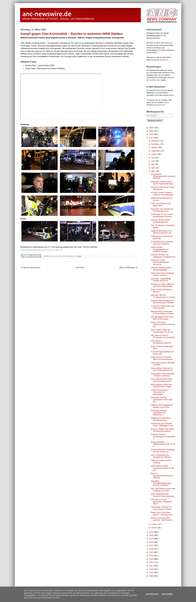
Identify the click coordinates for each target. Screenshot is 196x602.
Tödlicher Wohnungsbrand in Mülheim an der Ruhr (162, 406)
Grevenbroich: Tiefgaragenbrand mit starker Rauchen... (163, 176)
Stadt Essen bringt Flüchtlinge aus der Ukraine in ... (162, 274)
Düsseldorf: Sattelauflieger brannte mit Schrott (161, 280)
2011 (151, 566)
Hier (147, 100)
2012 (151, 562)
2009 (151, 572)
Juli (152, 158)
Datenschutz (161, 105)
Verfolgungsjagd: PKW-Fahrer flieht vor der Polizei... (162, 318)
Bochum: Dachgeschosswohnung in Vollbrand (162, 475)
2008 (151, 576)
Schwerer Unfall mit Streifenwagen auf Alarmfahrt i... (163, 436)
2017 (151, 545)
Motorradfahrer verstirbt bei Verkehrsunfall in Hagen (161, 386)
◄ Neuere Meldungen (30, 267)
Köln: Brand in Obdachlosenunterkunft (161, 342)
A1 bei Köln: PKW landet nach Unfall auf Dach (162, 307)
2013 (151, 559)
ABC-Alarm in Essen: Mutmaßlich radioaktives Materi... (161, 501)
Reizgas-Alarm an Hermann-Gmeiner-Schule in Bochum (162, 313)
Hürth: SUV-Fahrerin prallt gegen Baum (161, 205)
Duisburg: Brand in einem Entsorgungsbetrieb (160, 221)
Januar (154, 528)
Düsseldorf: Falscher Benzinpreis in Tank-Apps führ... (162, 400)
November (155, 144)
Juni (153, 161)
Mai (153, 164)
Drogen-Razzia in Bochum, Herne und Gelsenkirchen (162, 358)
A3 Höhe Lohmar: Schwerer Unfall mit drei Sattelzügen (162, 194)
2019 (151, 539)
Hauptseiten (164, 60)
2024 (151, 131)
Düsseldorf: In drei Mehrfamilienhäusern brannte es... (160, 262)
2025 (151, 128)
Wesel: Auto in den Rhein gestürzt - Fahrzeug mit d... (162, 513)
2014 (151, 556)
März (153, 171)
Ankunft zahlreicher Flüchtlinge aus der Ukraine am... (163, 451)
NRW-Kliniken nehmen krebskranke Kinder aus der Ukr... (162, 468)
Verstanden (167, 594)
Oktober (154, 147)
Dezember (155, 141)
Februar (154, 524)
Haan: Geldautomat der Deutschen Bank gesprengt (162, 495)
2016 (151, 549)
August (154, 154)
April (153, 168)
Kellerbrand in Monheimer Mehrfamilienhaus (161, 419)
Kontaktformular (154, 80)
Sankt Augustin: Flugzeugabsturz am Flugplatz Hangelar (160, 249)
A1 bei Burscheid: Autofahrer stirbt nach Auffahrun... (162, 243)
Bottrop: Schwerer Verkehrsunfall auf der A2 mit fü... (163, 444)
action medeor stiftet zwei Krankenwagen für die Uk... (162, 331)
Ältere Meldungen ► (128, 267)
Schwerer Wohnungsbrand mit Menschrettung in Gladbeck (162, 302)
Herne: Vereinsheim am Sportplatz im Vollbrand (161, 456)
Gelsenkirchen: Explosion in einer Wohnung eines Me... (162, 369)
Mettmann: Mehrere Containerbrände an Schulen (163, 296)
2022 (151, 138)
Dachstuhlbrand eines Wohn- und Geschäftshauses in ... (162, 380)
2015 (151, 552)
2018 (151, 542)
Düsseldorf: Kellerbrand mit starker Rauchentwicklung (162, 183)
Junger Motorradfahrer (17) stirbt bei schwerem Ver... (161, 232)
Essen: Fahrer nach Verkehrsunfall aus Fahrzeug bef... (163, 324)
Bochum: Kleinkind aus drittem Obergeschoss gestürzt (162, 430)
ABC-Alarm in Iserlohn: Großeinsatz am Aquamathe (163, 336)
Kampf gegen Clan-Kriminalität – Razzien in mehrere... (162, 375)
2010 (151, 569)
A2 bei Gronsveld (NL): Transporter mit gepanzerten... (159, 392)
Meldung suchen (155, 120)
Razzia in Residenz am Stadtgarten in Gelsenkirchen (163, 256)
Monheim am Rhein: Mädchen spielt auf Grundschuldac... (162, 285)
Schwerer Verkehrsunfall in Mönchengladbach (161, 269)
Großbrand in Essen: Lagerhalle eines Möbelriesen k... (159, 413)
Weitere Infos (152, 594)
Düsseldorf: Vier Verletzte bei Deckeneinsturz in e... (162, 210)
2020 (151, 535)
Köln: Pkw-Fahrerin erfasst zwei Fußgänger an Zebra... (163, 490)
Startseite (80, 267)
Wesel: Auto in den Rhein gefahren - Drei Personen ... (162, 519)
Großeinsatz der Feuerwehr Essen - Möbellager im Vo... (162, 425)
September (155, 151)
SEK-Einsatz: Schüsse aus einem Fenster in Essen (161, 508)
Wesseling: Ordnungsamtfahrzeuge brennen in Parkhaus (161, 483)
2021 (151, 532)
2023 (151, 134)
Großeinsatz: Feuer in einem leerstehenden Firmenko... (162, 215)
